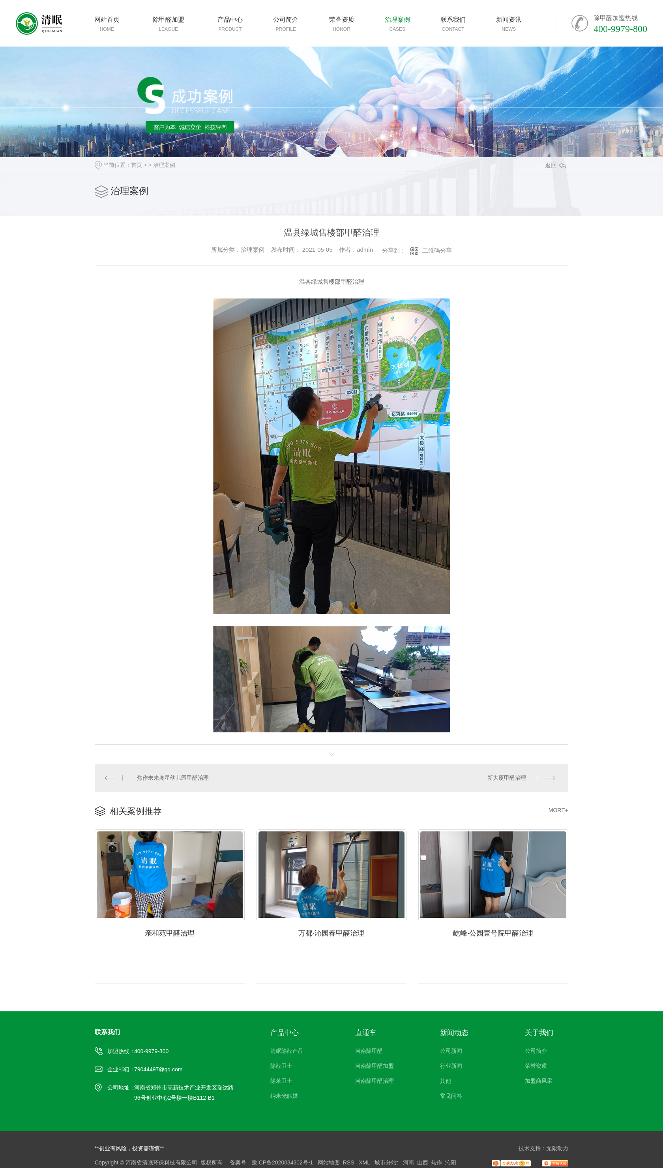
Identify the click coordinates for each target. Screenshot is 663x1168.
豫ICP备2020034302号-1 (282, 1163)
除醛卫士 (281, 1066)
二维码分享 (437, 250)
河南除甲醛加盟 (374, 1066)
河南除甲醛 (369, 1051)
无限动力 (557, 1149)
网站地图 (329, 1163)
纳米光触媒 (284, 1096)
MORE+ (558, 810)
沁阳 (450, 1163)
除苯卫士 (281, 1081)
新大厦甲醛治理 (506, 778)
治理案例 (164, 165)
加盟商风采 (538, 1081)
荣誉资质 (536, 1066)
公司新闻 (451, 1051)
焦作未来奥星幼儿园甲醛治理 (173, 778)
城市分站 (386, 1163)
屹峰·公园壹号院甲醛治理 (493, 933)
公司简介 (536, 1051)
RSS (349, 1163)
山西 (422, 1163)
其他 (445, 1081)
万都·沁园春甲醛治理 (331, 933)
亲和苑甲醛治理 (170, 933)
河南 (408, 1163)
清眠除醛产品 (286, 1051)
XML (365, 1163)
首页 (136, 165)
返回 (555, 165)
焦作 (436, 1163)
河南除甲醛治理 (374, 1081)
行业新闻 (451, 1066)
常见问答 (451, 1096)
